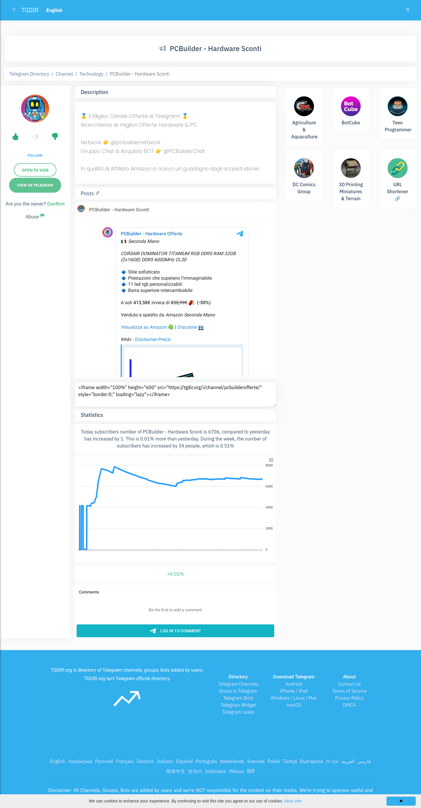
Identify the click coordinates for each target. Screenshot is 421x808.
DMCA (349, 705)
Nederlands (232, 761)
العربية (347, 761)
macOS (293, 705)
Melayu (236, 771)
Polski (274, 761)
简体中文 (175, 771)
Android (294, 684)
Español (184, 761)
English (57, 761)
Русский (104, 761)
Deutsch (145, 761)
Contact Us (349, 684)
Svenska (256, 761)
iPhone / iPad (294, 691)
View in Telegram (35, 185)
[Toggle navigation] (407, 10)
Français (125, 761)
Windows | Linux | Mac (294, 698)
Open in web (35, 170)
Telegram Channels (238, 684)
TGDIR (30, 10)
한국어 (195, 771)
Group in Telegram (238, 691)
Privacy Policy (349, 698)
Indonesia (215, 771)
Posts (88, 193)
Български (311, 761)
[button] (270, 459)
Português (206, 761)
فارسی (364, 761)
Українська (80, 761)
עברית (332, 761)
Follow (34, 155)
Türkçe (290, 761)
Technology (91, 74)
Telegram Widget (238, 705)
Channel (64, 74)
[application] (175, 508)
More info (292, 801)
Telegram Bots (238, 698)
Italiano (165, 761)
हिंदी (251, 771)
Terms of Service (349, 691)
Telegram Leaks (238, 712)
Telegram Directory (29, 74)
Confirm (56, 204)
